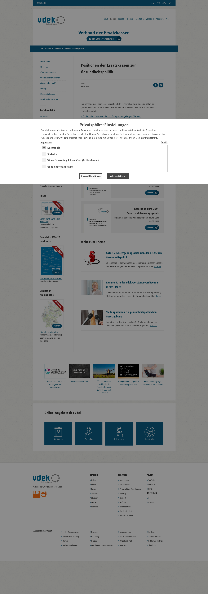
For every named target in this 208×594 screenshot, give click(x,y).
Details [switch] (164, 142)
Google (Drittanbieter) (60, 166)
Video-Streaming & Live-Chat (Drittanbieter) (73, 160)
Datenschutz (151, 138)
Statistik (52, 154)
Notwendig (53, 147)
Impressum (46, 142)
